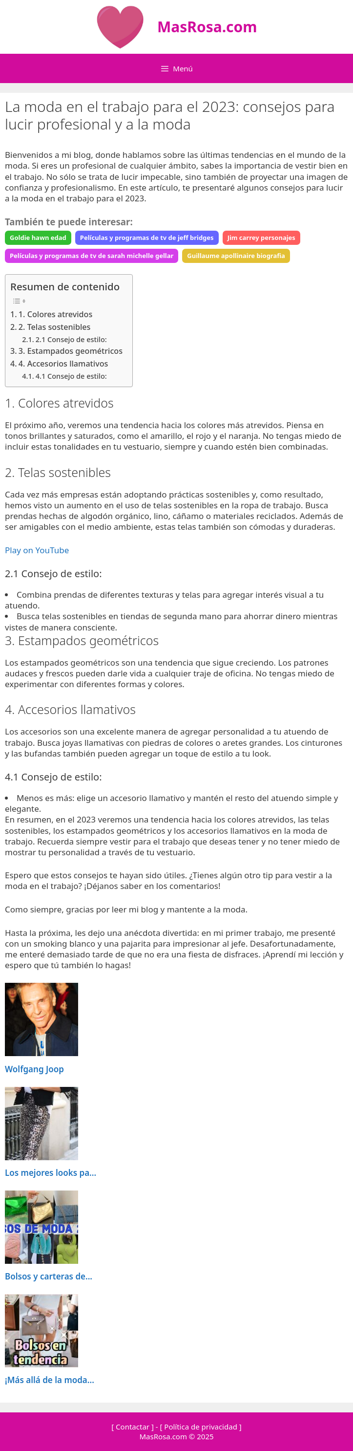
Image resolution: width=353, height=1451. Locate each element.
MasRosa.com (207, 27)
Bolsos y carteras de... (48, 1276)
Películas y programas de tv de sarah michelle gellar (91, 255)
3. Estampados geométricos (71, 351)
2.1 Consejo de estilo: (71, 339)
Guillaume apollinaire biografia (236, 255)
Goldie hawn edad (38, 237)
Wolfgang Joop (34, 1069)
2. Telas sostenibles (55, 327)
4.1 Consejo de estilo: (71, 376)
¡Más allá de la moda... (49, 1380)
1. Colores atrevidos (55, 314)
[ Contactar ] (132, 1426)
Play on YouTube (37, 550)
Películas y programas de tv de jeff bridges (147, 237)
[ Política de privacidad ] (200, 1426)
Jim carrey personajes (261, 237)
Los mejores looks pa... (50, 1172)
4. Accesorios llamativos (63, 363)
